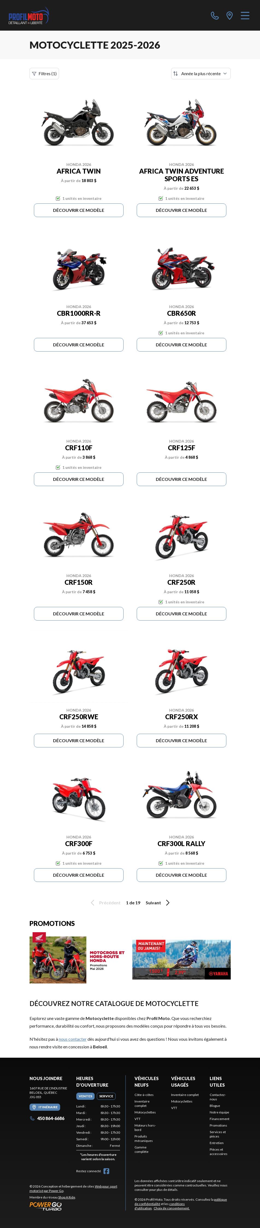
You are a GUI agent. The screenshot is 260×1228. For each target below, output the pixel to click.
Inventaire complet (142, 1103)
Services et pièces (218, 1134)
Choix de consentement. (172, 1208)
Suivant (158, 902)
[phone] (215, 15)
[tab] (85, 1096)
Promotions (218, 1125)
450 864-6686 (47, 1118)
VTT (138, 1119)
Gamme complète (141, 1149)
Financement (219, 1119)
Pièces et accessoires (218, 1151)
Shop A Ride (66, 1197)
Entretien (217, 1143)
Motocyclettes (145, 1112)
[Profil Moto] (29, 15)
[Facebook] (106, 1171)
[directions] (229, 15)
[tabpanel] (98, 1133)
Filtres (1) (44, 73)
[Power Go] (78, 1206)
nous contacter (73, 1039)
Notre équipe (219, 1112)
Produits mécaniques (144, 1138)
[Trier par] (201, 73)
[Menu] (245, 15)
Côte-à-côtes (144, 1095)
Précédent (105, 902)
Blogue (215, 1106)
